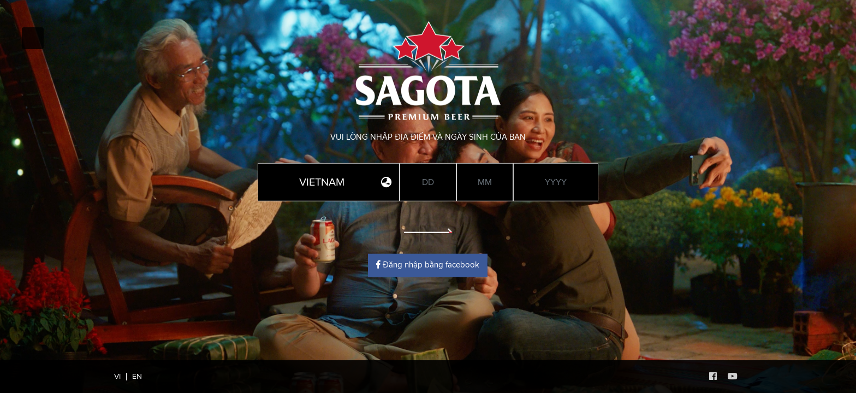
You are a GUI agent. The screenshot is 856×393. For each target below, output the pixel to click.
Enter (428, 223)
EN (137, 376)
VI (117, 376)
